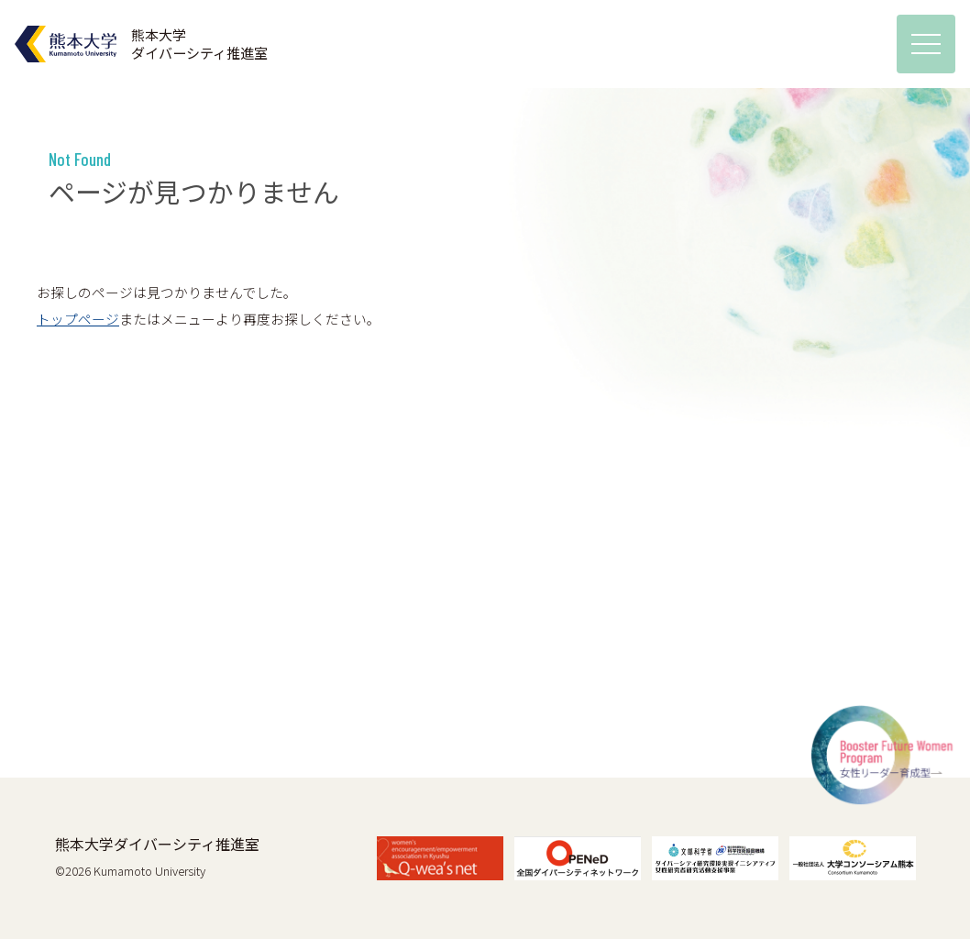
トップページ (78, 318)
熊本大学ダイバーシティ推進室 (157, 844)
